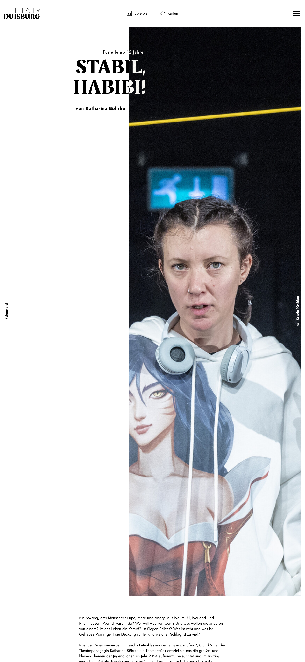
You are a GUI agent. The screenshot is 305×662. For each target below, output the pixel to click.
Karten (173, 13)
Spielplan (142, 13)
